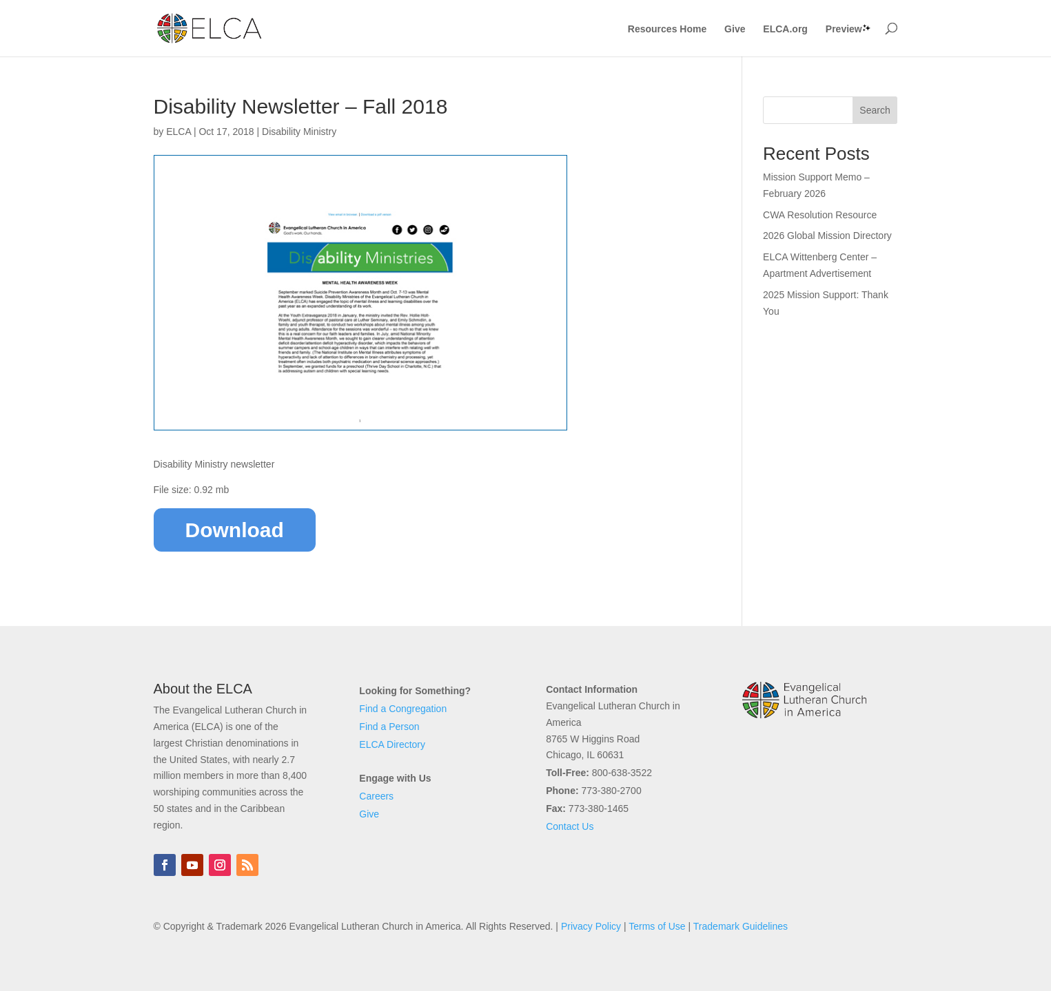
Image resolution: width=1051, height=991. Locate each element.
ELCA (178, 131)
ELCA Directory (392, 744)
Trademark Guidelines (740, 926)
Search (874, 110)
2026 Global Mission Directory (827, 235)
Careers (376, 796)
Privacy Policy (591, 926)
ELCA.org (785, 29)
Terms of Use (657, 926)
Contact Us (569, 826)
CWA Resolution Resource (820, 214)
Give (734, 29)
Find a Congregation (403, 708)
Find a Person (389, 726)
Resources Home (667, 29)
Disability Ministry (299, 131)
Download (234, 530)
